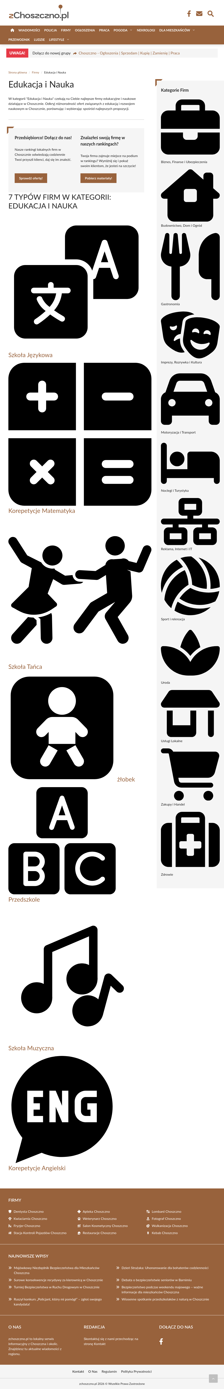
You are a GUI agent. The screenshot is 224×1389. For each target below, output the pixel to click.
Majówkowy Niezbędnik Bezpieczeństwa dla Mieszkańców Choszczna (56, 1270)
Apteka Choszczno (96, 1211)
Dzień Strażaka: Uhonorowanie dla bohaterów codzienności (165, 1268)
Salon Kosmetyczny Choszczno (105, 1226)
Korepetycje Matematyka (41, 510)
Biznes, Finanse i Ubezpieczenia (184, 162)
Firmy (66, 30)
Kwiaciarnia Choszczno (30, 1218)
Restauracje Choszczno (100, 1233)
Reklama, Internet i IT (176, 549)
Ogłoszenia (85, 30)
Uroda (165, 682)
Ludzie (39, 39)
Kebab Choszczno (165, 1233)
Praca (104, 30)
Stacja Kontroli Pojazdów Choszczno (40, 1233)
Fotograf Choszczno (166, 1218)
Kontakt (99, 1344)
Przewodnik (19, 39)
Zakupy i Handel (173, 804)
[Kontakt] (199, 13)
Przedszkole (24, 899)
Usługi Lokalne (171, 741)
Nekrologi (146, 30)
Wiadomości (29, 30)
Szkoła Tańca (25, 666)
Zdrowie (167, 874)
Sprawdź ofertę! (31, 178)
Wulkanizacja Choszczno (170, 1226)
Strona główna (17, 72)
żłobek (126, 779)
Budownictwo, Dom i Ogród (181, 225)
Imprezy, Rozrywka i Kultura (181, 362)
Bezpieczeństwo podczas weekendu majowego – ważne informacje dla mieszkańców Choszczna (162, 1289)
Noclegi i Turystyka (175, 490)
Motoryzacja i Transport (178, 432)
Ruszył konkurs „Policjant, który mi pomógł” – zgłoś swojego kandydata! (58, 1301)
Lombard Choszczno (166, 1211)
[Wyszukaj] (210, 13)
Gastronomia (170, 304)
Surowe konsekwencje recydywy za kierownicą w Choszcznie (58, 1280)
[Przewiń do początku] (213, 1378)
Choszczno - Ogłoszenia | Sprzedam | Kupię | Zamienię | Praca (129, 53)
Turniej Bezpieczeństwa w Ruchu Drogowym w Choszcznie (57, 1287)
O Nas (92, 1371)
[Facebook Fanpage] (188, 13)
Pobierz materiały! (98, 178)
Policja (50, 30)
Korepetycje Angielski (37, 1167)
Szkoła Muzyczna (31, 1048)
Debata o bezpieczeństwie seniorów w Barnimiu (157, 1280)
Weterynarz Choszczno (100, 1218)
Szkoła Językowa (30, 354)
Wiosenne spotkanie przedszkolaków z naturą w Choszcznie (165, 1299)
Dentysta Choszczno (29, 1211)
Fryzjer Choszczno (27, 1226)
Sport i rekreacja (173, 619)
